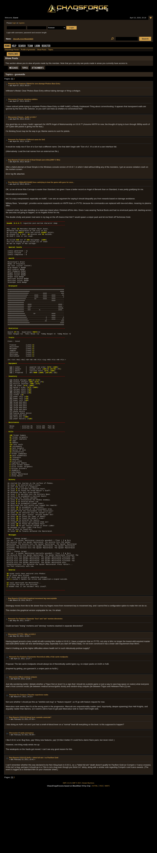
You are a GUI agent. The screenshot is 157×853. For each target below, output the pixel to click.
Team (30, 46)
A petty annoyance (26, 795)
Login (37, 46)
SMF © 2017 (76, 845)
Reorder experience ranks (38, 756)
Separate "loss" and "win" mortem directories (45, 680)
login (14, 23)
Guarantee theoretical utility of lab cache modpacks (48, 718)
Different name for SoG (36, 139)
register (22, 23)
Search (22, 46)
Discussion (12, 99)
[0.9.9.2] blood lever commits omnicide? (35, 779)
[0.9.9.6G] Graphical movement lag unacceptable (38, 660)
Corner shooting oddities (28, 99)
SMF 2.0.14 (67, 845)
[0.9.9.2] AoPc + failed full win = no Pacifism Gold (39, 819)
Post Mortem (13, 182)
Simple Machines (88, 845)
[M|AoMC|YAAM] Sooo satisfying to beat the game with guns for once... (46, 182)
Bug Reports (13, 160)
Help (14, 46)
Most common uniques (28, 739)
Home (7, 46)
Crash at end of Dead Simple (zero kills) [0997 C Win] (39, 160)
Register (46, 46)
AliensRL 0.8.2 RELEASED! (23, 39)
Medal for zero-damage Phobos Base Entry (43, 84)
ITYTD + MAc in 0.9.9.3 (27, 696)
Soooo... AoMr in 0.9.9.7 (27, 117)
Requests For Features (17, 84)
